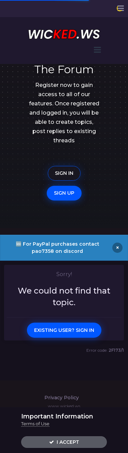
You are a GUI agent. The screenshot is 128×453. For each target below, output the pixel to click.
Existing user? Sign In (64, 330)
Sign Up (64, 193)
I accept (64, 442)
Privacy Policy (61, 397)
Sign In (64, 173)
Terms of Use (35, 423)
